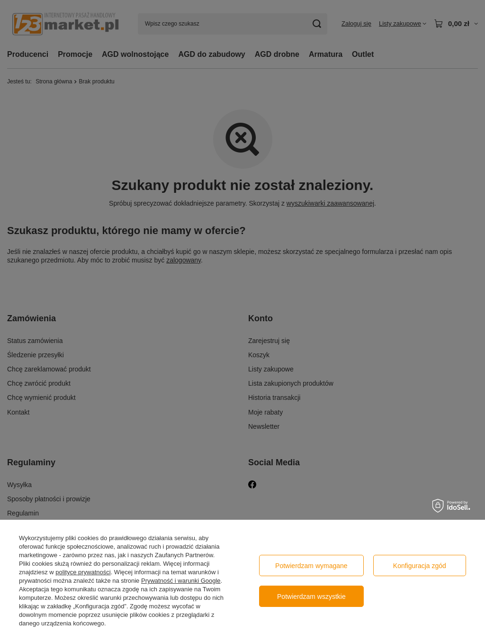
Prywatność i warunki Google (181, 580)
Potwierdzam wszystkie (311, 596)
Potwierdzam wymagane (311, 566)
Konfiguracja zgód (419, 566)
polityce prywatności (82, 572)
